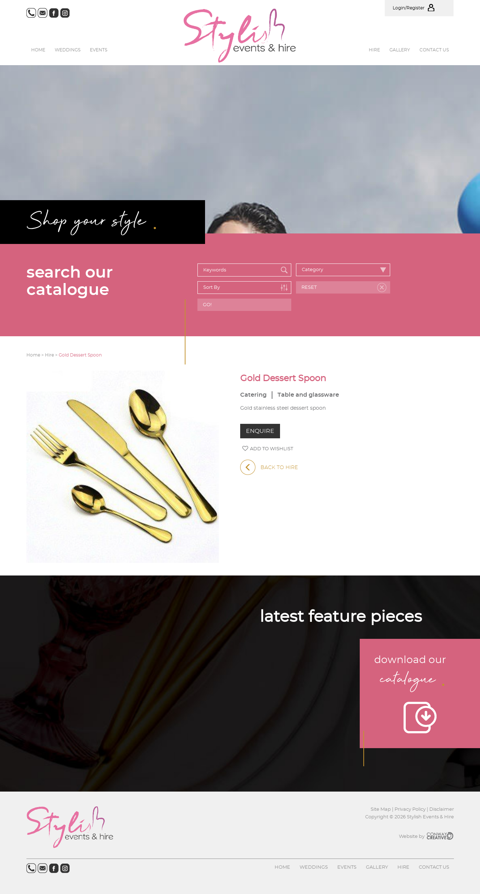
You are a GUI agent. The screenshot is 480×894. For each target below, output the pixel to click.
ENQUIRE (260, 431)
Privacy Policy (410, 809)
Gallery (399, 50)
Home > (35, 355)
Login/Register (419, 8)
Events (98, 50)
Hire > (52, 355)
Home (38, 50)
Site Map (381, 809)
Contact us (434, 50)
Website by (426, 836)
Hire (374, 50)
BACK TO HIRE (269, 467)
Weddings (67, 50)
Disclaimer (441, 809)
